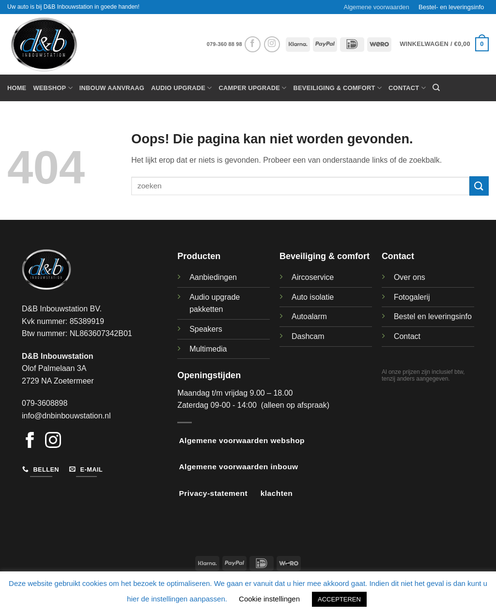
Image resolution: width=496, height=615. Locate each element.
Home (16, 88)
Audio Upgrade (181, 87)
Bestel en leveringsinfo (433, 316)
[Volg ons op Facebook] (253, 44)
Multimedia (208, 349)
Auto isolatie (313, 297)
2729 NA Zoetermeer (58, 381)
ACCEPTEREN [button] (339, 599)
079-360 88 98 (224, 44)
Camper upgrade (253, 87)
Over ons (409, 277)
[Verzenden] (479, 185)
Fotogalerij (412, 297)
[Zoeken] (436, 87)
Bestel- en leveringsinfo (451, 7)
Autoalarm (309, 316)
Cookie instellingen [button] (269, 599)
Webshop (52, 87)
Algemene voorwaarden (376, 7)
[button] (444, 44)
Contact (407, 87)
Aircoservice (313, 277)
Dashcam (308, 336)
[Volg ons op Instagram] (272, 44)
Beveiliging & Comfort (338, 87)
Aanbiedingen (213, 277)
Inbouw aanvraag (111, 88)
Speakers (205, 329)
